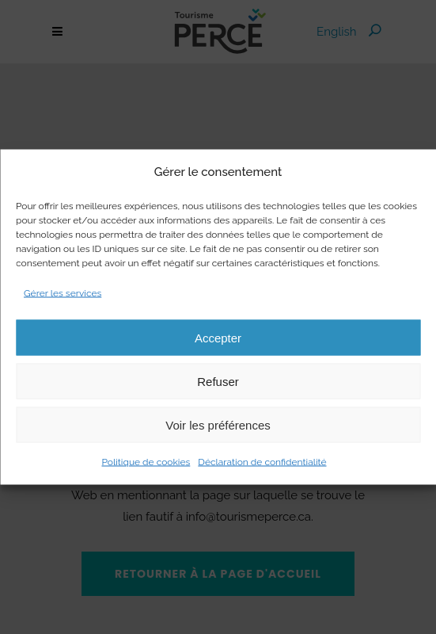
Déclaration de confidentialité (262, 462)
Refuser (218, 381)
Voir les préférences (218, 424)
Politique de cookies (145, 462)
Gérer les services (62, 293)
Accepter (218, 337)
